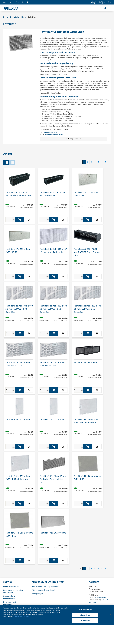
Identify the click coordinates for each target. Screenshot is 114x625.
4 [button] (94, 162)
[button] (5, 2)
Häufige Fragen (37, 594)
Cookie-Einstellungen (85, 619)
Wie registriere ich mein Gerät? (43, 590)
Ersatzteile (14, 17)
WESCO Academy (9, 608)
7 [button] (105, 162)
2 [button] (87, 162)
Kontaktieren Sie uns (11, 587)
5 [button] (98, 162)
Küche (23, 17)
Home (5, 17)
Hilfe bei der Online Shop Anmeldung (46, 587)
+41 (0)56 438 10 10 (50, 133)
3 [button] (91, 162)
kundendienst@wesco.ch (54, 135)
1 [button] (84, 162)
